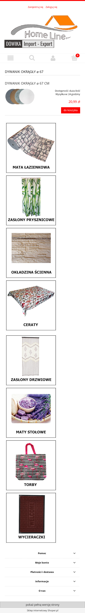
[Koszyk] (74, 58)
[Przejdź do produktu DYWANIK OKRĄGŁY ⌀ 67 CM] (20, 97)
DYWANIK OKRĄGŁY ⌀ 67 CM (27, 83)
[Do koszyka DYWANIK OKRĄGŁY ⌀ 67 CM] (70, 110)
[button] (10, 58)
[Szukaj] (32, 58)
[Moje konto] (53, 58)
